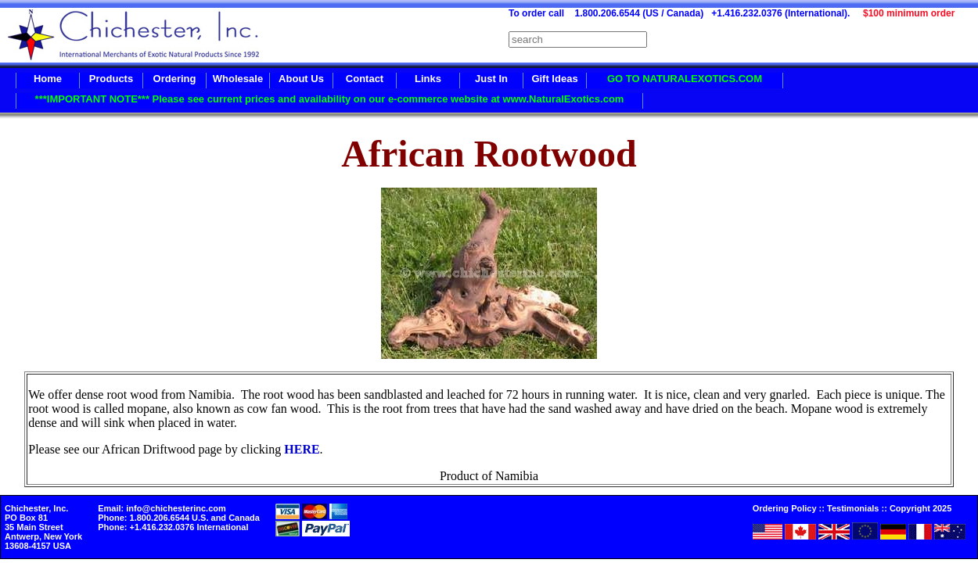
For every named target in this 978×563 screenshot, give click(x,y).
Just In (491, 78)
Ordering (174, 78)
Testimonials (853, 508)
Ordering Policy (785, 508)
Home (48, 78)
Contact (364, 78)
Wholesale (238, 78)
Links (428, 78)
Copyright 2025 (920, 508)
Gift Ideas (554, 78)
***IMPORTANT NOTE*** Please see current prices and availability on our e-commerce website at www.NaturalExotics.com (329, 99)
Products (111, 78)
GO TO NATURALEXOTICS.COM (684, 78)
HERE (301, 449)
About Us (301, 78)
